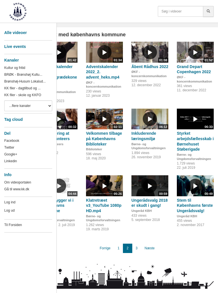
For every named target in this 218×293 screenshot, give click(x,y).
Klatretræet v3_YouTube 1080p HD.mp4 (103, 205)
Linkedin (10, 161)
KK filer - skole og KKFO (22, 95)
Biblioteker (94, 149)
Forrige (105, 248)
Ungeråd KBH (141, 210)
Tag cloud (13, 119)
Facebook (11, 141)
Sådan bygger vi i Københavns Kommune (57, 205)
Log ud (9, 210)
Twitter (9, 147)
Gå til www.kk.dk (16, 189)
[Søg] (208, 11)
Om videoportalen (17, 182)
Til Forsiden (13, 225)
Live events (15, 46)
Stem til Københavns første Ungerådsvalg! (195, 205)
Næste (149, 248)
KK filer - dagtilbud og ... (22, 88)
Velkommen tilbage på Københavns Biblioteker (104, 138)
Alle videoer (15, 32)
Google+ (10, 154)
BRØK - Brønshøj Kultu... (23, 75)
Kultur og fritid (14, 68)
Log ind (9, 202)
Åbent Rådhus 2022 (149, 66)
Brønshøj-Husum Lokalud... (25, 81)
